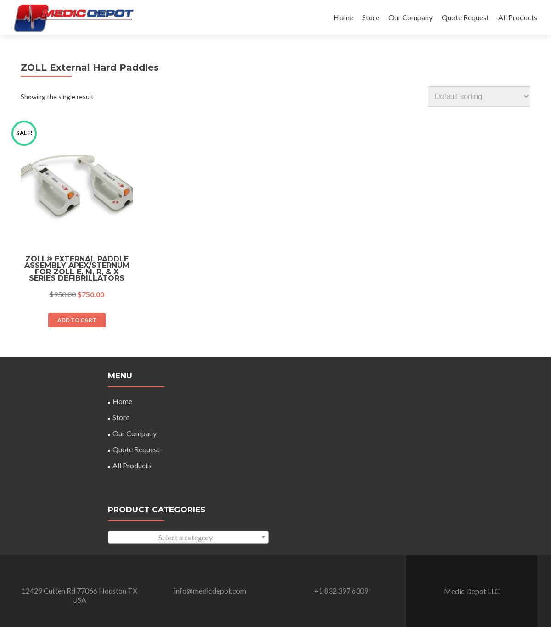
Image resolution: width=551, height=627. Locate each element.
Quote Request (465, 17)
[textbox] (188, 537)
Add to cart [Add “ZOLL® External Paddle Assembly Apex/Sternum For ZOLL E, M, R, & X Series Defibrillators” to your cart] (76, 319)
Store (370, 17)
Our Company (410, 17)
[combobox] (188, 537)
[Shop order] (479, 96)
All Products (517, 17)
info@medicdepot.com (210, 590)
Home (343, 17)
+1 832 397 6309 (341, 590)
